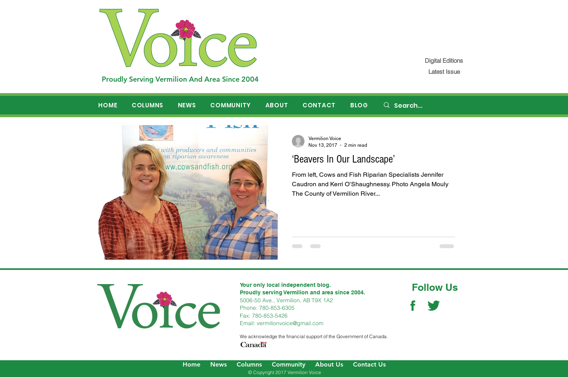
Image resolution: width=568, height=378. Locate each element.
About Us (329, 364)
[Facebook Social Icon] (412, 305)
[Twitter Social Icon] (433, 305)
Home (191, 364)
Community (288, 364)
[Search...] (426, 105)
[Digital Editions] (443, 60)
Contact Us (369, 364)
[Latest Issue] (443, 71)
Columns (249, 364)
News (218, 364)
